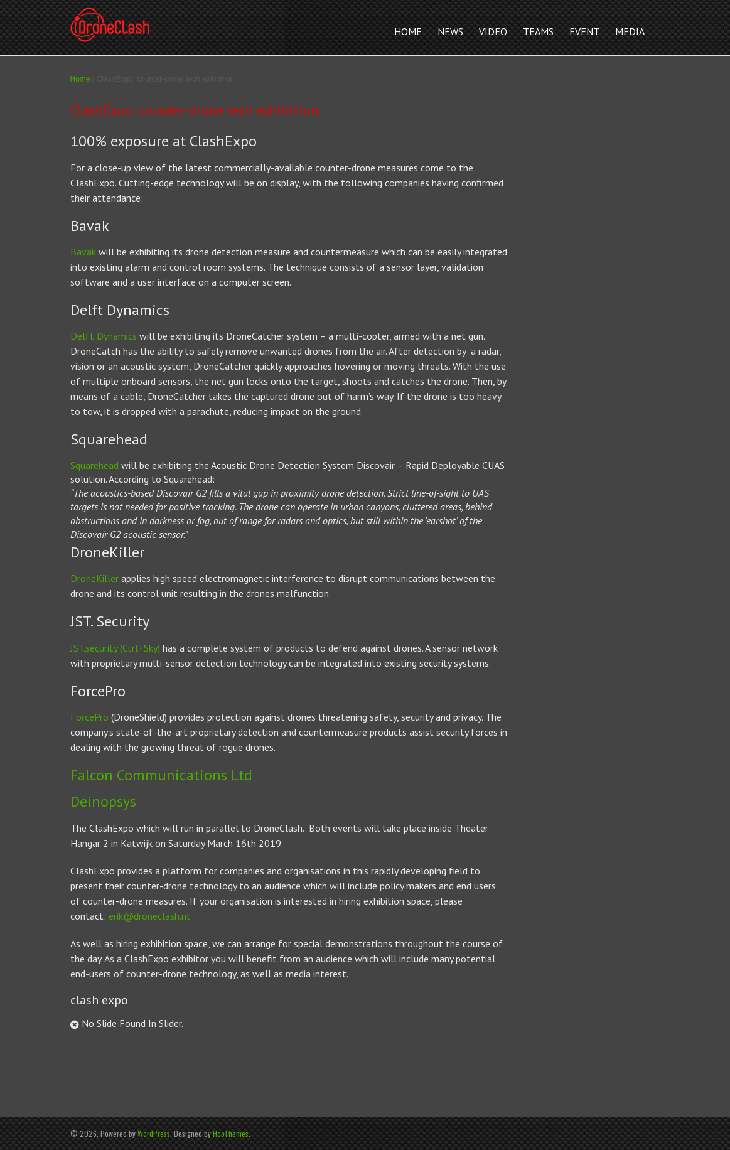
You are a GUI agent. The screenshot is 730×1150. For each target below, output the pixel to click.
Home (80, 79)
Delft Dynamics (103, 336)
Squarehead (94, 465)
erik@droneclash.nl (149, 916)
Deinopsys (103, 801)
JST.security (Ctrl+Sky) (116, 648)
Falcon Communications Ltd (161, 775)
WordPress (153, 1133)
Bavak (83, 251)
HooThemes (231, 1133)
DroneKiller (94, 578)
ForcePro (89, 717)
